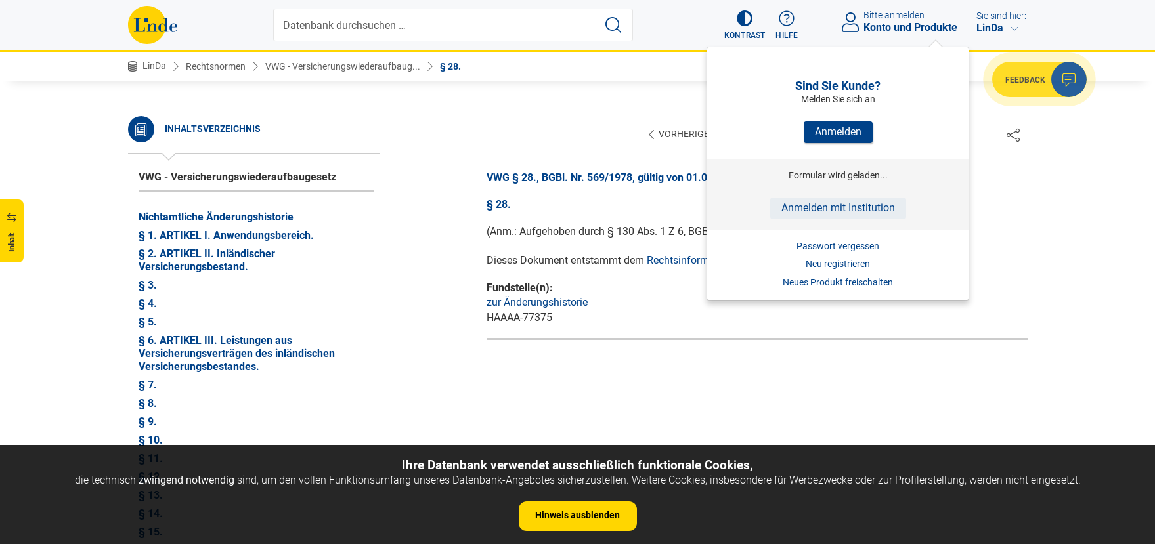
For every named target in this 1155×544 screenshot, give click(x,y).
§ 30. (151, 322)
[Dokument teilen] (1013, 134)
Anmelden (838, 131)
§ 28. (450, 66)
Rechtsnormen (216, 66)
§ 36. (151, 433)
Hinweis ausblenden (577, 515)
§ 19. (151, 120)
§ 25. (151, 230)
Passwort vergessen (837, 246)
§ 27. (151, 267)
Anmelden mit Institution (838, 207)
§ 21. (151, 157)
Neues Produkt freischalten (838, 282)
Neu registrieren (838, 264)
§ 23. (151, 194)
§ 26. (151, 249)
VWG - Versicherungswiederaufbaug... (342, 66)
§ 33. (151, 377)
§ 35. (151, 414)
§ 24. (151, 212)
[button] (745, 24)
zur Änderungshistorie (537, 303)
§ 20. (151, 139)
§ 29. (151, 304)
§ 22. (151, 175)
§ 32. (151, 359)
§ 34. (151, 396)
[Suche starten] (613, 25)
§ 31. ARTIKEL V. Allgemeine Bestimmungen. (246, 341)
